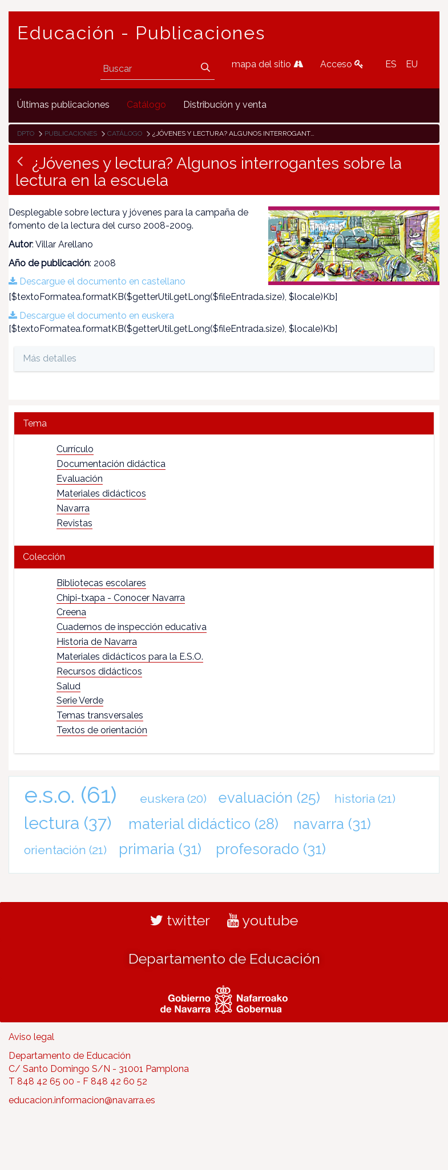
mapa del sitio (267, 64)
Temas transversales (99, 715)
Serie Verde (79, 700)
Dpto (25, 133)
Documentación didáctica (111, 463)
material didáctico (203, 823)
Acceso (342, 64)
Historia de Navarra (96, 641)
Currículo (75, 449)
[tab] (224, 423)
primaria (160, 849)
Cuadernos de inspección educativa (131, 626)
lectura (67, 822)
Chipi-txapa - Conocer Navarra (120, 597)
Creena (71, 612)
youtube (262, 920)
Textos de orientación (101, 730)
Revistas (74, 523)
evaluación (269, 797)
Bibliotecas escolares (101, 583)
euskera (173, 798)
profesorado (271, 849)
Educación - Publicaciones (141, 33)
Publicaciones (71, 133)
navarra (332, 823)
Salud (68, 686)
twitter (180, 920)
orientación (65, 850)
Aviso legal (31, 1036)
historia (364, 798)
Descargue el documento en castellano (97, 281)
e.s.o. (70, 794)
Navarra (73, 508)
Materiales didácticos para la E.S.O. (129, 656)
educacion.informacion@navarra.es (82, 1100)
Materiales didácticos (101, 493)
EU (412, 64)
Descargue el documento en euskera (91, 315)
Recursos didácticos (99, 671)
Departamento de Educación (224, 958)
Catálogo (124, 133)
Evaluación (79, 478)
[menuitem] (63, 105)
